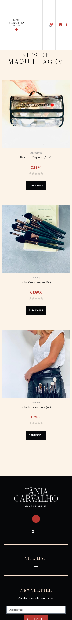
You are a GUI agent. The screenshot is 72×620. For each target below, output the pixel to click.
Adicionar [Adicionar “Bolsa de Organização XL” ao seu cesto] (36, 185)
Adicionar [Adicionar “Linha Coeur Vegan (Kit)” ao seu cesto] (36, 310)
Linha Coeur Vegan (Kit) (36, 282)
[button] (36, 25)
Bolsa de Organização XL (36, 157)
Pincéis (36, 277)
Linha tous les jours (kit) (36, 407)
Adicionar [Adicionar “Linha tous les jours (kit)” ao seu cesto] (36, 435)
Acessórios (36, 152)
